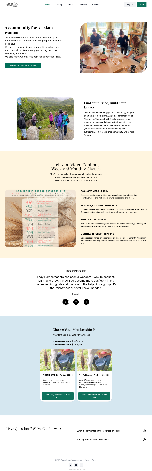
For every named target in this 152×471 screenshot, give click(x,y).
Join (142, 4)
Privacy (94, 460)
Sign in (130, 4)
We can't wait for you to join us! (94, 396)
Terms (87, 460)
